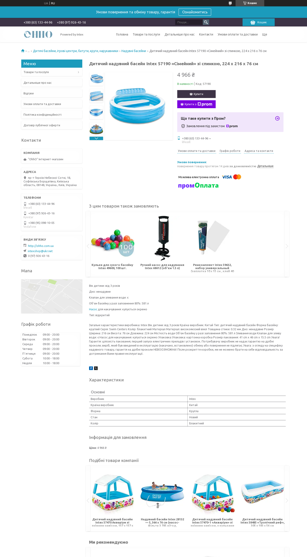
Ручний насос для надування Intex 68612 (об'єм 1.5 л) (162, 266)
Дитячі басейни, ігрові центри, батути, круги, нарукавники (75, 51)
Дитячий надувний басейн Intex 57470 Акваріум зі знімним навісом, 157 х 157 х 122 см (112, 523)
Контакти (206, 34)
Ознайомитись (195, 12)
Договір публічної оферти (42, 125)
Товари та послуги (146, 34)
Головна (122, 34)
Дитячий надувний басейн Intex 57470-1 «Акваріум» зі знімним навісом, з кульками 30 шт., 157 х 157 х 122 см (212, 523)
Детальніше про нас (180, 34)
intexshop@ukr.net (40, 251)
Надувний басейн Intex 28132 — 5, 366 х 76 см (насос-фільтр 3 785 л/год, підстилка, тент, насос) (162, 523)
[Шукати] (206, 22)
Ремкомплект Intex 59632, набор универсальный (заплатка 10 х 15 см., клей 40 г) (212, 268)
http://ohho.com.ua (41, 245)
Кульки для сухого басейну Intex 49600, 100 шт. (112, 266)
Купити (198, 94)
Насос (93, 309)
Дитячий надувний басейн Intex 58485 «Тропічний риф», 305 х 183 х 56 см (262, 522)
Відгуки (29, 93)
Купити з (198, 104)
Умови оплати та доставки (238, 34)
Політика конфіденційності (42, 114)
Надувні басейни (133, 51)
